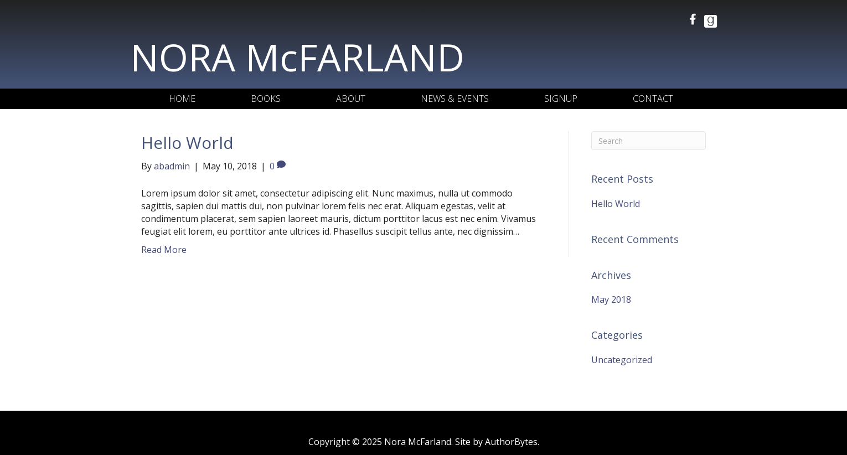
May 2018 (611, 299)
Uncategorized (621, 360)
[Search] (648, 140)
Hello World (187, 142)
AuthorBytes (511, 442)
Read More (164, 250)
